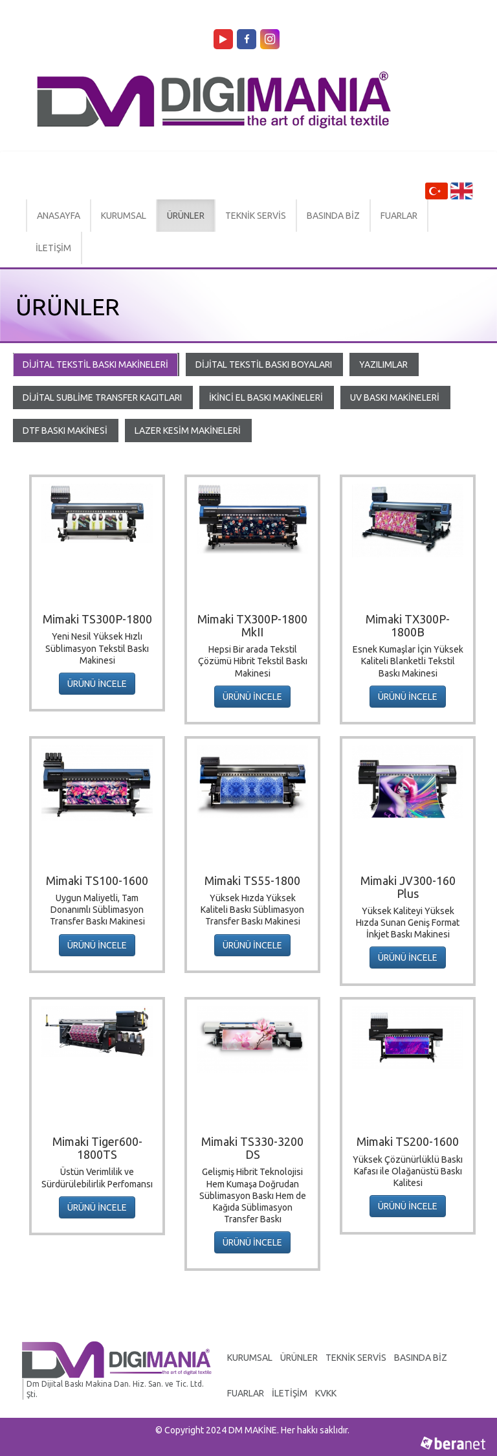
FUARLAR (399, 215)
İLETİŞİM (53, 248)
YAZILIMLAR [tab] (383, 364)
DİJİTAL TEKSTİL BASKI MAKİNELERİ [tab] (95, 364)
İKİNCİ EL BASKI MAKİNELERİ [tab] (266, 397)
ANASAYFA (58, 215)
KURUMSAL (123, 215)
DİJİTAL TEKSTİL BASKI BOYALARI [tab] (263, 364)
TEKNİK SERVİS (255, 215)
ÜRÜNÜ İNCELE (97, 683)
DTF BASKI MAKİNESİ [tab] (65, 430)
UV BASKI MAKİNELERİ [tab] (394, 397)
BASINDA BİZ (333, 215)
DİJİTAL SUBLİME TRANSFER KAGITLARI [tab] (102, 397)
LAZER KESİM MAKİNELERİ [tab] (188, 430)
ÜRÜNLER (185, 215)
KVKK (326, 1393)
